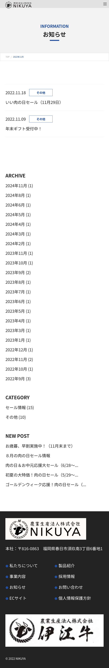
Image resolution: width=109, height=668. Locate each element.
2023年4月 (15, 320)
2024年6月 (15, 205)
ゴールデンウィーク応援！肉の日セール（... (45, 484)
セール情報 (15, 407)
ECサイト (18, 598)
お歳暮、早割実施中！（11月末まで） (40, 446)
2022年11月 (16, 359)
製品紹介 (66, 565)
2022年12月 (16, 349)
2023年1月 (15, 340)
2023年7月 (15, 292)
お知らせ (17, 587)
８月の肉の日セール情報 (27, 455)
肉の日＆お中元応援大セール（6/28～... (41, 465)
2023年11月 (16, 253)
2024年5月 (15, 214)
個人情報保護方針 (74, 598)
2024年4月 (15, 224)
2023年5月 (15, 311)
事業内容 (17, 576)
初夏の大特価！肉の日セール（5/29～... (41, 475)
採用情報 (66, 576)
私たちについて (23, 565)
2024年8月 (15, 195)
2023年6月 (15, 301)
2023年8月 (15, 282)
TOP (7, 56)
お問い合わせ (70, 587)
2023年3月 (15, 330)
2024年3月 (15, 234)
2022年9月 (15, 378)
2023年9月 (15, 272)
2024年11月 (16, 185)
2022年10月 (16, 369)
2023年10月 (16, 263)
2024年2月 (15, 243)
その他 (11, 417)
